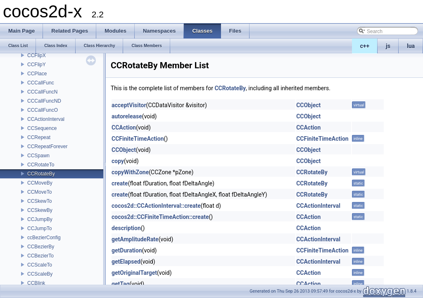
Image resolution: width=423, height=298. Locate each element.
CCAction (124, 127)
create (120, 183)
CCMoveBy (39, 183)
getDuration (127, 250)
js (388, 46)
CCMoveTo (39, 192)
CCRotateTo (40, 165)
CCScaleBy (39, 274)
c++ (365, 46)
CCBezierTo (40, 256)
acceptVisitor (129, 105)
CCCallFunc (40, 83)
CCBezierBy (40, 247)
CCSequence (42, 128)
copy (118, 161)
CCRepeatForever (47, 146)
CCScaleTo (39, 265)
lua (411, 46)
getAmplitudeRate (135, 239)
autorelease (127, 116)
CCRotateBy (41, 174)
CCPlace (37, 74)
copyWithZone (130, 172)
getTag (120, 284)
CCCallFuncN (42, 92)
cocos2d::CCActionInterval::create (156, 205)
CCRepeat (38, 137)
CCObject (308, 105)
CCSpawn (38, 156)
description (126, 228)
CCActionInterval (45, 119)
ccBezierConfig (44, 237)
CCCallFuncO (42, 110)
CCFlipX (36, 55)
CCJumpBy (39, 219)
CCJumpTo (39, 228)
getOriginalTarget (134, 272)
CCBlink (36, 283)
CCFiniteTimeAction (138, 138)
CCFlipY (36, 64)
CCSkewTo (39, 201)
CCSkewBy (39, 210)
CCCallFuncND (44, 101)
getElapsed (126, 261)
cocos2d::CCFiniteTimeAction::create (160, 217)
